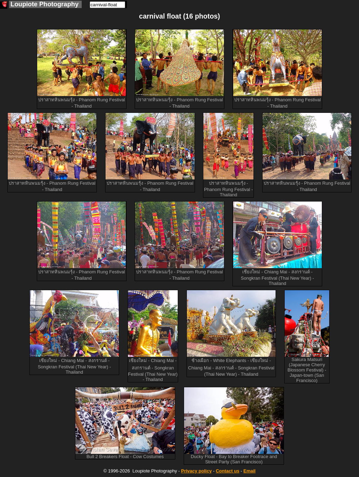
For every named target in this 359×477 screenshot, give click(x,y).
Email (249, 470)
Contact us (227, 470)
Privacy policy (196, 470)
